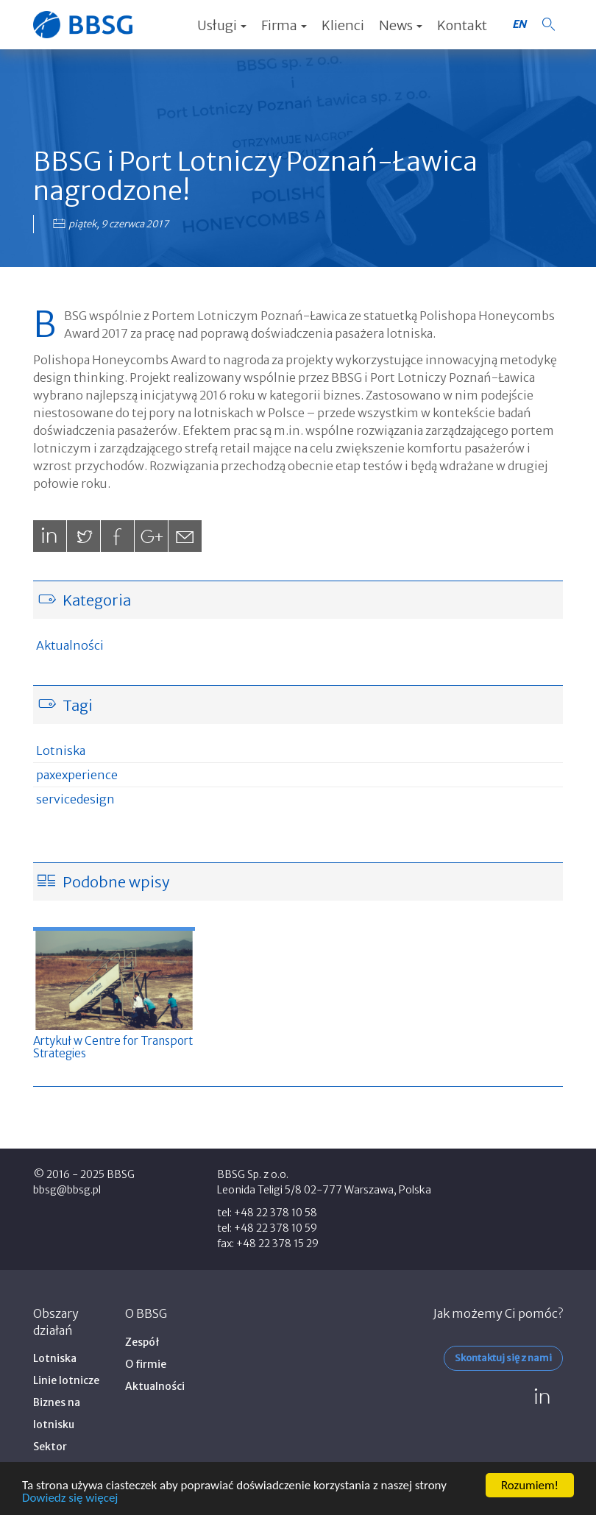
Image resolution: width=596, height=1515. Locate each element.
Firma (284, 25)
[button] (548, 24)
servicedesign (75, 799)
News (400, 25)
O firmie (145, 1364)
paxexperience (77, 774)
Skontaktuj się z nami (503, 1358)
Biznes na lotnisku (56, 1413)
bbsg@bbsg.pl (67, 1189)
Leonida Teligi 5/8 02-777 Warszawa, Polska (324, 1189)
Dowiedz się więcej (70, 1498)
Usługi (221, 25)
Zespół (142, 1342)
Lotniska (60, 750)
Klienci (343, 25)
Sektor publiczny (56, 1457)
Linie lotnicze (66, 1380)
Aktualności (70, 645)
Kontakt (462, 25)
